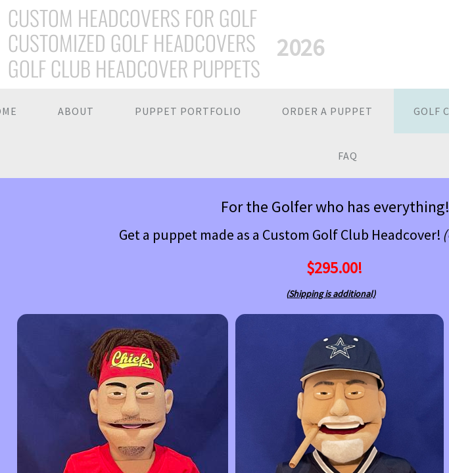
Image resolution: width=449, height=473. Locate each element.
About (76, 111)
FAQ (348, 155)
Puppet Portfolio (188, 111)
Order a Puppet (327, 111)
